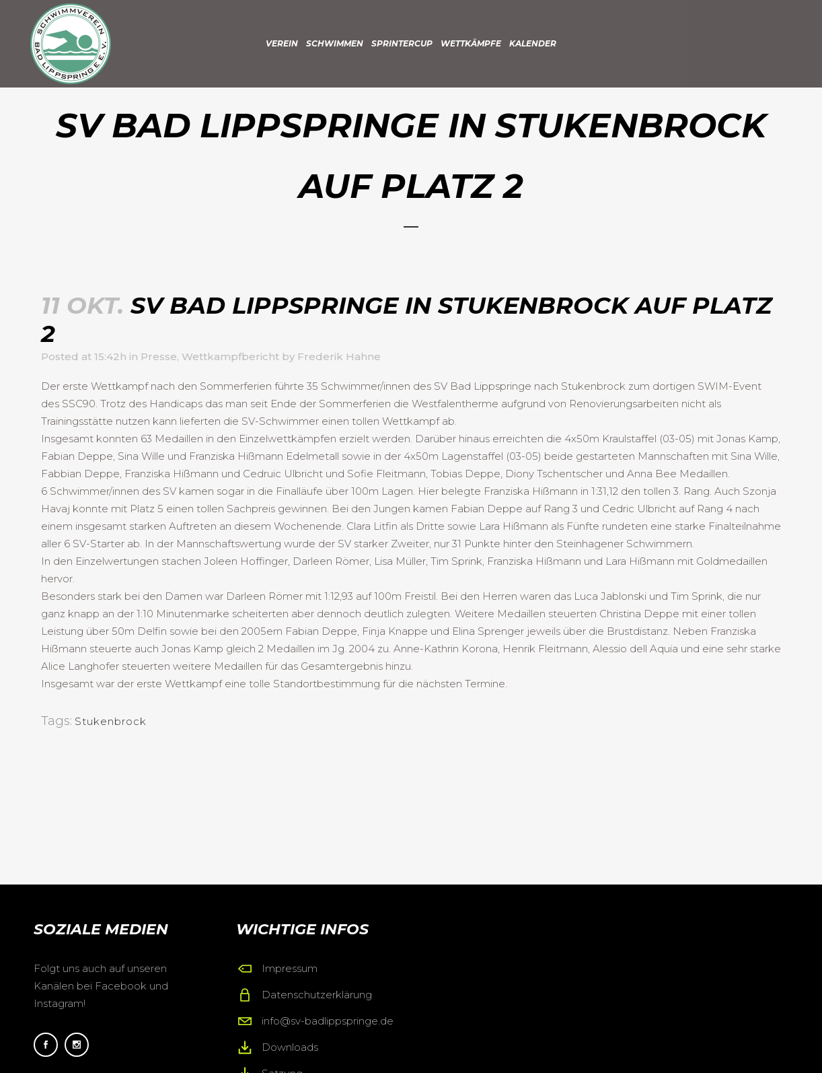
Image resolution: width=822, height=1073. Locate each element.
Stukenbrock (111, 721)
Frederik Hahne (339, 356)
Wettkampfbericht (230, 356)
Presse (159, 356)
